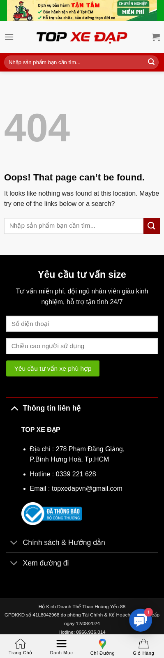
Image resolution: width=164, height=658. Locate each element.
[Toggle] (14, 408)
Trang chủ (20, 647)
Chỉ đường (102, 647)
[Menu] (9, 37)
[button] (140, 620)
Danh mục (61, 647)
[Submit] (151, 62)
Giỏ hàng (143, 647)
